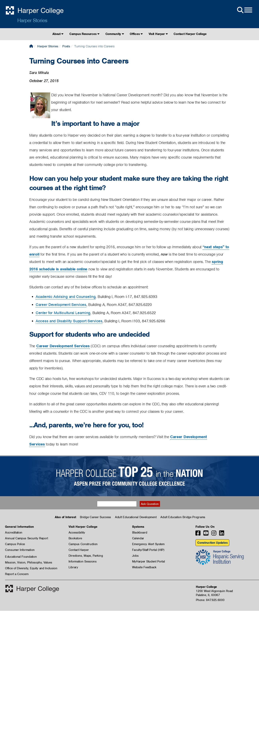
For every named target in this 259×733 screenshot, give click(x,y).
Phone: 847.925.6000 (210, 600)
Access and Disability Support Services (69, 320)
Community (114, 34)
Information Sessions (83, 561)
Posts (66, 46)
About (57, 34)
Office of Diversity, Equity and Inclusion (31, 568)
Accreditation (13, 533)
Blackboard (139, 533)
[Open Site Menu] (244, 10)
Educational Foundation (21, 557)
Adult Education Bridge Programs (182, 517)
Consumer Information (20, 550)
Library (73, 567)
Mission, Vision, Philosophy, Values (28, 562)
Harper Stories (32, 20)
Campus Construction (83, 544)
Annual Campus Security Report (26, 538)
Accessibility (77, 533)
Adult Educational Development (135, 517)
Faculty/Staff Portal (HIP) (148, 550)
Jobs (135, 556)
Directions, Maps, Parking (86, 556)
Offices (136, 34)
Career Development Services (61, 304)
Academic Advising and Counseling (65, 296)
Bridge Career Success (95, 517)
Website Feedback (144, 567)
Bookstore (75, 538)
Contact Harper (79, 550)
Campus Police (15, 544)
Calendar (138, 538)
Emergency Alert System (148, 544)
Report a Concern (17, 574)
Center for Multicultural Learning (63, 312)
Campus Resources (84, 34)
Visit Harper (158, 34)
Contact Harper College (190, 34)
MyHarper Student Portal (148, 561)
